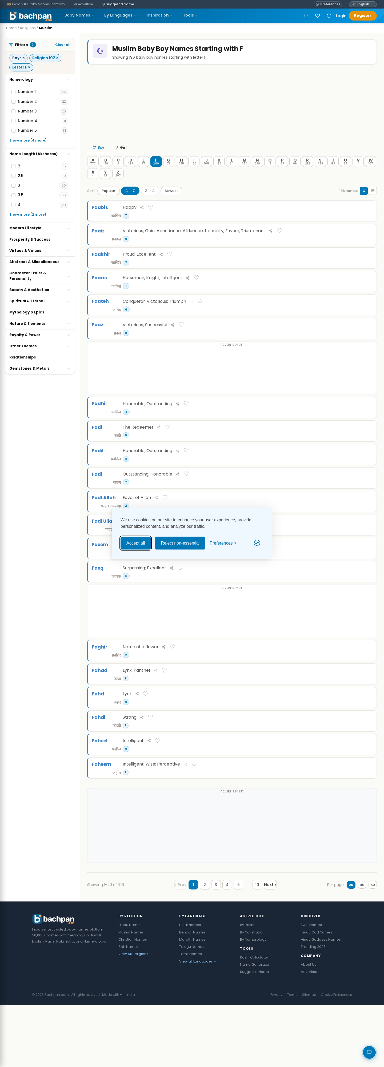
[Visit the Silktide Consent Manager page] (257, 543)
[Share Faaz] (354, 350)
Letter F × (21, 67)
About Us (308, 1026)
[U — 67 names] (345, 172)
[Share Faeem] (354, 588)
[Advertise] (83, 4)
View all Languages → (198, 1023)
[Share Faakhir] (354, 272)
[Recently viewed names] (329, 15)
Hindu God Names (316, 994)
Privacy (276, 1057)
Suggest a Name (254, 1034)
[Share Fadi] (354, 457)
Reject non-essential (180, 543)
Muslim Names (131, 994)
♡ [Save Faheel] (367, 799)
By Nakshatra (251, 994)
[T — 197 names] (333, 172)
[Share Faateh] (354, 324)
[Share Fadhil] (354, 431)
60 (370, 947)
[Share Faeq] (354, 614)
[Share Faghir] (354, 695)
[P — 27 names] (282, 172)
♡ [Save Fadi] (367, 457)
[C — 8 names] (118, 172)
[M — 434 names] (244, 172)
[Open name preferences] (327, 4)
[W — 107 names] (370, 172)
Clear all (62, 44)
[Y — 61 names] (105, 184)
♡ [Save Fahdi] (367, 773)
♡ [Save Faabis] (367, 219)
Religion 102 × (45, 58)
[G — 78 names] (168, 172)
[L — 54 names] (231, 172)
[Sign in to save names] (317, 15)
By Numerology (253, 1002)
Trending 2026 (313, 1009)
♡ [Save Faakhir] (367, 271)
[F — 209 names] (156, 172)
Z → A (150, 201)
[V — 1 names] (358, 172)
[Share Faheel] (354, 799)
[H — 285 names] (181, 172)
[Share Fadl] (354, 509)
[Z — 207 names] (118, 184)
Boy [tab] (98, 158)
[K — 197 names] (219, 172)
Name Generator (255, 1026)
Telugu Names (191, 1009)
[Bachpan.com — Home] (29, 15)
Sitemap (309, 1057)
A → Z (130, 201)
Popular (108, 201)
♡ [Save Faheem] (367, 825)
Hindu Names (130, 987)
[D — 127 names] (130, 172)
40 (356, 947)
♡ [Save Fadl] (367, 509)
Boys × (18, 58)
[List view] (364, 202)
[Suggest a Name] (118, 4)
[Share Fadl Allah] (354, 536)
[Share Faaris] (354, 298)
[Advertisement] (232, 114)
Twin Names (311, 987)
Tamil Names (190, 1016)
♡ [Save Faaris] (367, 297)
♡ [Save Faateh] (367, 324)
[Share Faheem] (354, 826)
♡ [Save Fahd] (367, 747)
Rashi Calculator (254, 1019)
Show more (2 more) (27, 214)
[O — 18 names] (269, 172)
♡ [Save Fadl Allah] (367, 536)
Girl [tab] (121, 158)
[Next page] (268, 947)
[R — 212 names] (307, 172)
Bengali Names (192, 994)
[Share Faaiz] (354, 246)
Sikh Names (128, 1009)
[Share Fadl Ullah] (354, 562)
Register (362, 15)
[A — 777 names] (93, 172)
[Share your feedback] (369, 1052)
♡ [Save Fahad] (367, 721)
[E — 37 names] (143, 172)
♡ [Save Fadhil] (367, 431)
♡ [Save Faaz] (367, 350)
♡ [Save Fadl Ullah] (367, 561)
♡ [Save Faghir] (367, 695)
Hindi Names (190, 987)
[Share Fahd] (354, 747)
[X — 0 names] (92, 184)
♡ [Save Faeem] (367, 587)
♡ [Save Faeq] (367, 614)
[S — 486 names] (320, 172)
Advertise (309, 1034)
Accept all (135, 543)
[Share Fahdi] (354, 773)
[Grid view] (373, 202)
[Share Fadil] (354, 483)
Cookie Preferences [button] (336, 1057)
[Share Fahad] (354, 721)
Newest (171, 201)
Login (341, 15)
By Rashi (247, 987)
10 (252, 947)
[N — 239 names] (257, 172)
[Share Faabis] (354, 219)
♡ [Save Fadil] (367, 483)
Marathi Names (192, 1002)
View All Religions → (135, 1016)
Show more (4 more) (28, 140)
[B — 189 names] (105, 172)
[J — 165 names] (206, 172)
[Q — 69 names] (295, 172)
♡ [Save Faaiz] (367, 245)
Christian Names (132, 1002)
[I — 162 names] (193, 172)
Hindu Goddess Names (321, 1002)
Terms (292, 1057)
